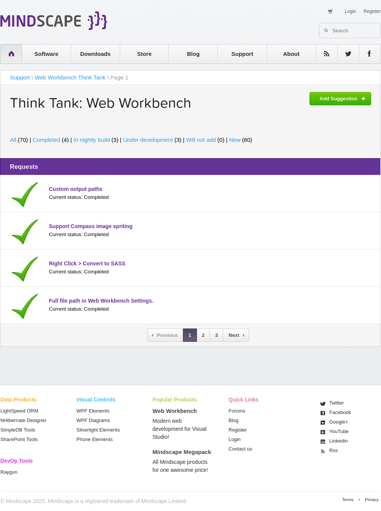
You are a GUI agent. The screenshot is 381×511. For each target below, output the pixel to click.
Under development (148, 139)
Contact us (240, 449)
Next (234, 335)
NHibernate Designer (23, 420)
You (339, 431)
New (234, 139)
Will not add (201, 139)
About (291, 54)
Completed (46, 139)
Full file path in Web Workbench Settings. (101, 301)
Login (350, 11)
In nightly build (91, 139)
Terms (348, 499)
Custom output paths (76, 189)
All (13, 139)
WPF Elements (93, 411)
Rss (333, 450)
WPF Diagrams (93, 420)
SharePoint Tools (19, 439)
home (7, 54)
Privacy (372, 499)
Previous (167, 335)
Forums (237, 411)
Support (242, 54)
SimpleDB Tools (17, 430)
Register (372, 11)
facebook (366, 54)
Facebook (340, 412)
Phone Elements (94, 439)
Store (144, 54)
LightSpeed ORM (19, 411)
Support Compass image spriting (91, 226)
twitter (344, 54)
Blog (193, 54)
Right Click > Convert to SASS (87, 263)
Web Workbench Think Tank (70, 77)
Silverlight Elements (98, 430)
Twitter (336, 403)
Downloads (95, 54)
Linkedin (338, 441)
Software (46, 54)
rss (323, 54)
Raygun (8, 472)
